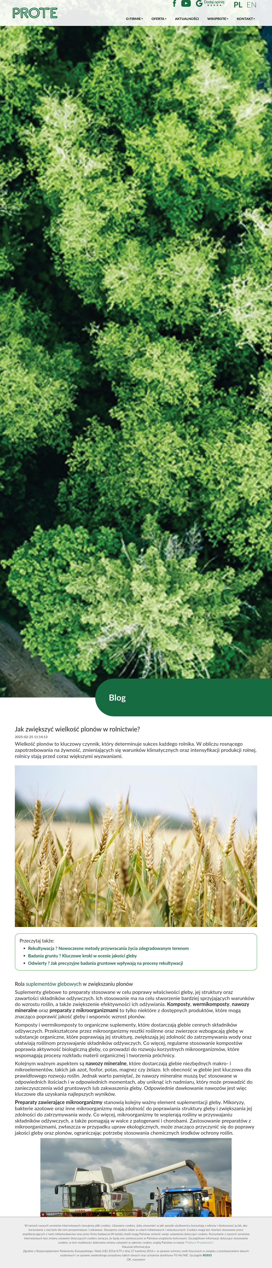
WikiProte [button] (217, 19)
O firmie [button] (134, 19)
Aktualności (187, 19)
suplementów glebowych (54, 984)
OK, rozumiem (136, 1259)
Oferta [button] (159, 19)
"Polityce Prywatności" (199, 1242)
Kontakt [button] (246, 19)
